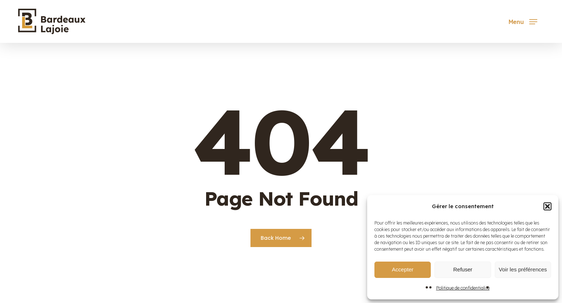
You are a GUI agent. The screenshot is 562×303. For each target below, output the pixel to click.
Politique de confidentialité (463, 288)
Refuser (463, 269)
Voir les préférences (523, 269)
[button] (547, 206)
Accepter (402, 269)
